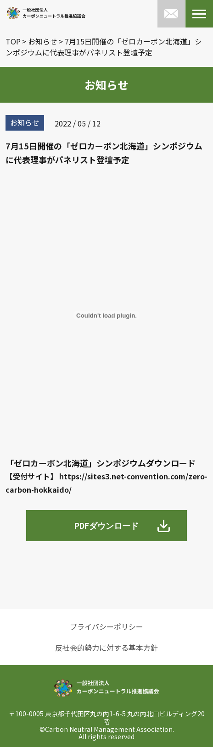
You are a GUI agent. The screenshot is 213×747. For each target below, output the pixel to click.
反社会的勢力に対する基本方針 (106, 647)
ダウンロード (171, 463)
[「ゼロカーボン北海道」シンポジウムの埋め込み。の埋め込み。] (106, 315)
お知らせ (42, 41)
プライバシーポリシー (106, 626)
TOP (13, 41)
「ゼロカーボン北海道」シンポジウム (76, 463)
